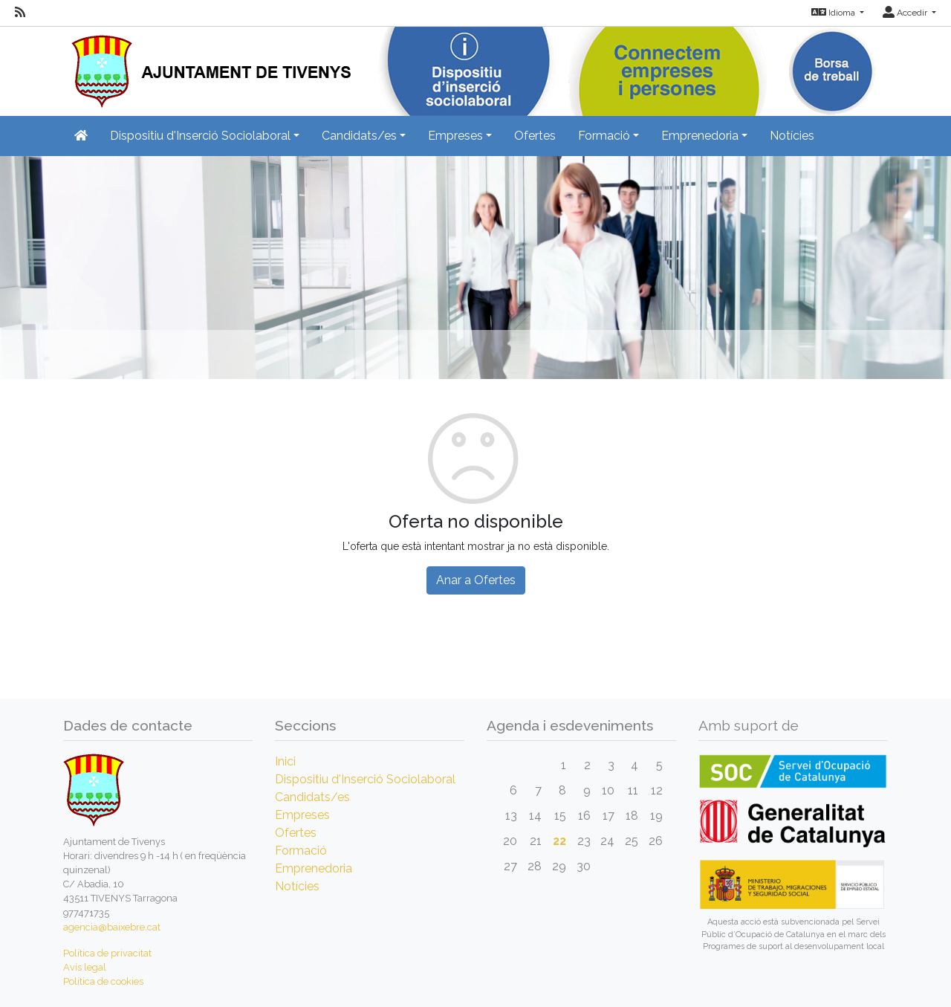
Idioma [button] (834, 12)
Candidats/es (312, 797)
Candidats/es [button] (359, 136)
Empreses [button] (455, 136)
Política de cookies (103, 981)
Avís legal (84, 967)
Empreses (302, 815)
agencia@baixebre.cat (111, 927)
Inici (285, 761)
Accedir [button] (906, 12)
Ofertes (535, 136)
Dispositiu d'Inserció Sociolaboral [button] (200, 136)
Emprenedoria (313, 868)
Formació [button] (604, 136)
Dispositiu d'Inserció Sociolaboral (365, 779)
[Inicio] (207, 66)
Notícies (792, 136)
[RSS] (20, 12)
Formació (301, 851)
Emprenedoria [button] (700, 136)
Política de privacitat (107, 953)
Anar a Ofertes (476, 580)
